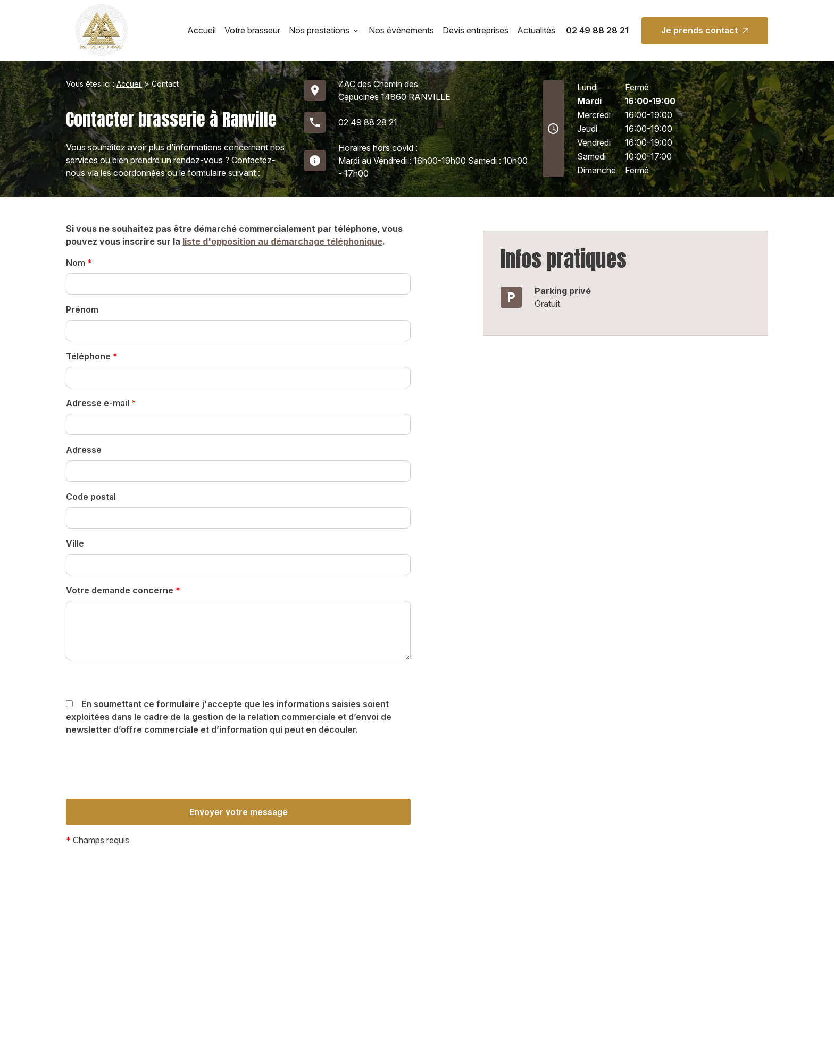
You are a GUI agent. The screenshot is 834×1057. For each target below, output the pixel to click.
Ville (75, 543)
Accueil (201, 30)
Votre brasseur (252, 30)
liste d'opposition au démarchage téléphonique (282, 241)
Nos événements (401, 30)
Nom (79, 262)
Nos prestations (319, 30)
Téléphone (92, 356)
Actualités (536, 30)
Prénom (82, 309)
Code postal (91, 496)
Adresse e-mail (101, 403)
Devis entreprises (475, 30)
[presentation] (147, 788)
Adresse (84, 449)
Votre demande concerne (123, 590)
